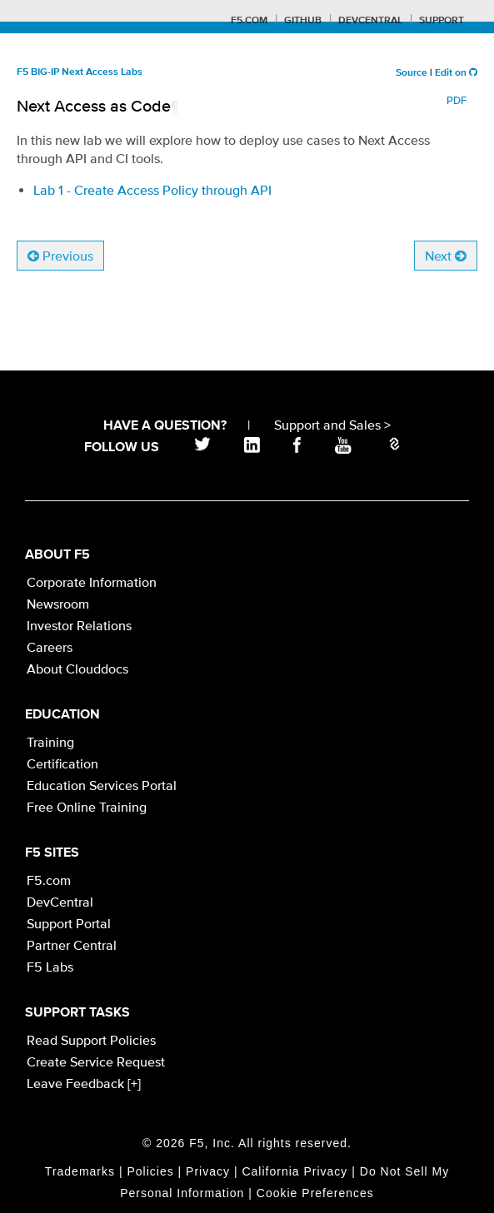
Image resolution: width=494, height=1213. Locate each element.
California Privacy (294, 1171)
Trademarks (80, 1171)
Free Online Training (87, 806)
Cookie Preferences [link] (315, 1193)
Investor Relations (79, 625)
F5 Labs (50, 966)
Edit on (456, 73)
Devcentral (370, 21)
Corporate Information (92, 581)
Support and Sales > (332, 424)
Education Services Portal (102, 785)
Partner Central (72, 944)
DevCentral (60, 901)
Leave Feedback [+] (84, 1083)
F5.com (249, 21)
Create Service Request (96, 1061)
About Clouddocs (77, 668)
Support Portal (69, 923)
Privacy (208, 1171)
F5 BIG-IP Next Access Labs (79, 72)
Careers (49, 646)
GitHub (303, 21)
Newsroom (58, 603)
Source (411, 73)
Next (446, 255)
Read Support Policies (91, 1039)
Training (50, 741)
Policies (150, 1171)
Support (441, 21)
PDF (457, 100)
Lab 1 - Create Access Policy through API (152, 189)
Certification (62, 763)
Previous (60, 255)
